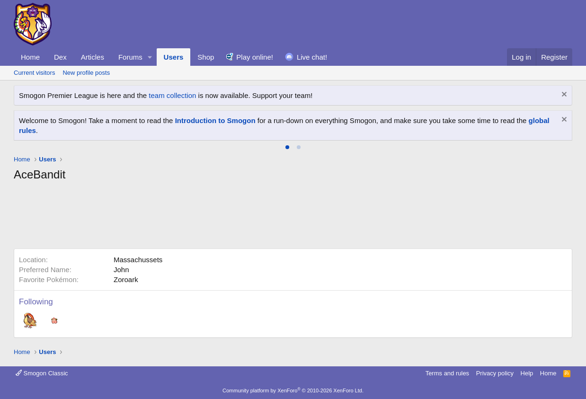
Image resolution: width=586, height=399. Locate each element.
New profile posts (86, 72)
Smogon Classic (42, 373)
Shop (205, 57)
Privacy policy (495, 373)
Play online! (254, 57)
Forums (130, 57)
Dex (60, 57)
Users (174, 57)
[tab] (287, 147)
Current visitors (34, 72)
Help (527, 373)
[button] (150, 57)
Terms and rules (447, 373)
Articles (92, 57)
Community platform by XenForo (293, 390)
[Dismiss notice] (563, 95)
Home (30, 57)
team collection (172, 95)
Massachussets (138, 260)
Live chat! (312, 57)
